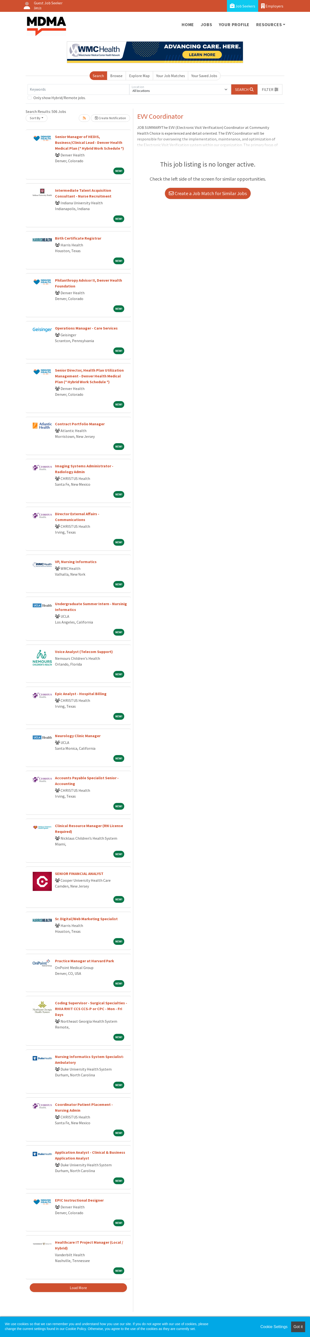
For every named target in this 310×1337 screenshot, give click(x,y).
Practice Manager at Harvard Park (84, 960)
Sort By (35, 118)
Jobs (206, 24)
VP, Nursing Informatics (76, 561)
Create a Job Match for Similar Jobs (208, 193)
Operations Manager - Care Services (86, 328)
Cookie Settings (273, 1327)
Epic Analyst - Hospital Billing (81, 693)
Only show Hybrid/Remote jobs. (59, 97)
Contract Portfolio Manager (80, 423)
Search (98, 75)
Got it (298, 1327)
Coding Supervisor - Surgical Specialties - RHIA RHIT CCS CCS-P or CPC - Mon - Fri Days (91, 1008)
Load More (78, 1287)
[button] (270, 89)
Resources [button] (269, 24)
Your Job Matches (170, 75)
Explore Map (139, 75)
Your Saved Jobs (204, 75)
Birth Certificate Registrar (78, 238)
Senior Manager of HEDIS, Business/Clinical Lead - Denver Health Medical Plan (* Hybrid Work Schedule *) (89, 142)
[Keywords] (78, 89)
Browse (116, 75)
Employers (272, 6)
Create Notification (110, 118)
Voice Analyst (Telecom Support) (84, 651)
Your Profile (234, 24)
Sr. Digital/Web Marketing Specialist (86, 918)
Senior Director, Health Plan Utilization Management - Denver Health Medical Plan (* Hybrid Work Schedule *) (89, 376)
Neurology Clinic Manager (78, 735)
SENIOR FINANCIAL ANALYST (79, 873)
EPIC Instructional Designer (79, 1200)
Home (188, 24)
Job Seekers (242, 6)
